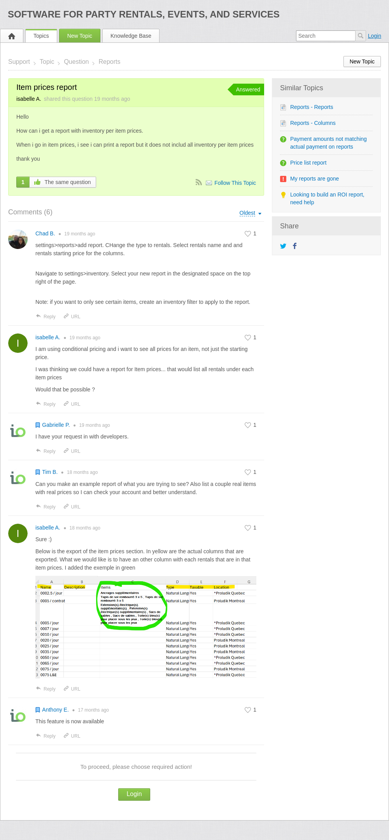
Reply (45, 316)
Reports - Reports (311, 107)
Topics (41, 36)
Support (19, 61)
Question (76, 61)
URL (72, 316)
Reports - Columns (313, 123)
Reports (109, 61)
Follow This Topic (235, 183)
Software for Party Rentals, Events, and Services (144, 14)
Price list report (308, 163)
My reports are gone (314, 178)
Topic (47, 61)
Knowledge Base (130, 36)
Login (374, 36)
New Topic (79, 36)
